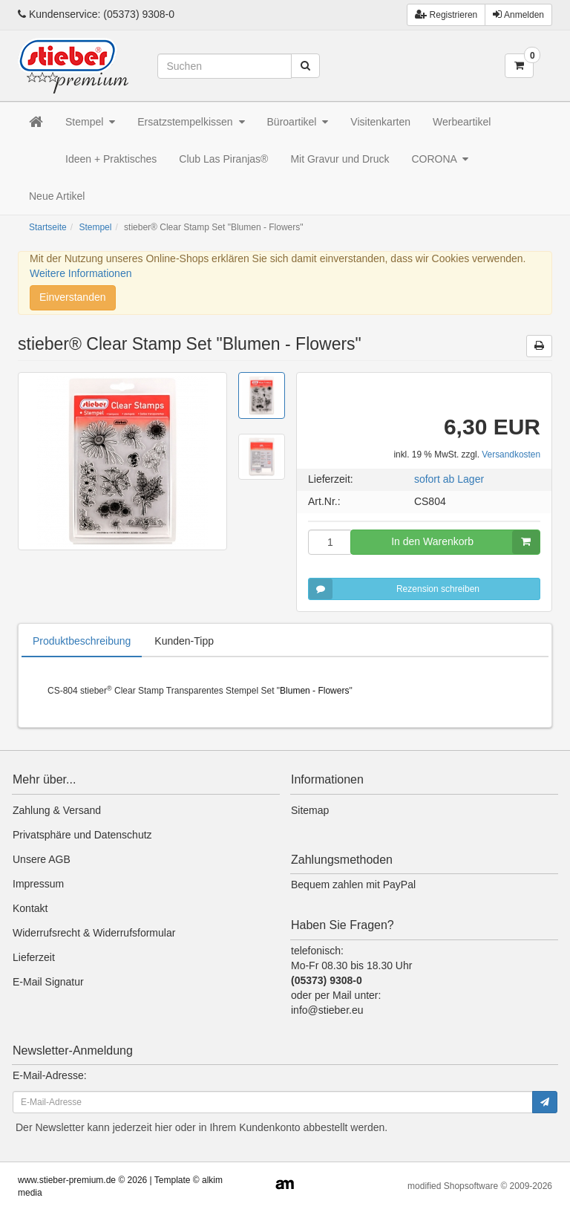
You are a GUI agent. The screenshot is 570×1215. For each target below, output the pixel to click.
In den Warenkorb (465, 542)
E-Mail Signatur (48, 982)
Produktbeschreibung (82, 641)
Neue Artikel (57, 196)
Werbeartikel (462, 122)
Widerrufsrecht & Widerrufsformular (94, 933)
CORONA (439, 159)
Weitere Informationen (80, 273)
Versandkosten (511, 454)
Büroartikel (298, 122)
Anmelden (518, 14)
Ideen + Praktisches (111, 159)
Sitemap (310, 810)
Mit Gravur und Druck (339, 159)
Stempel (90, 122)
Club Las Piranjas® (223, 159)
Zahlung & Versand (57, 810)
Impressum (38, 884)
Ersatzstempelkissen (190, 122)
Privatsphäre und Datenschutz (82, 835)
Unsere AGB (42, 859)
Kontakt (30, 908)
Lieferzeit (34, 957)
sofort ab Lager (449, 479)
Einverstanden (72, 297)
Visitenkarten (380, 122)
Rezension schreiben (394, 589)
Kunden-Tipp (184, 641)
